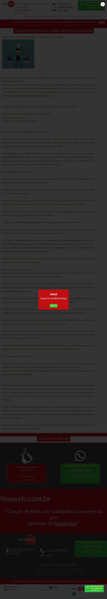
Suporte (53, 306)
